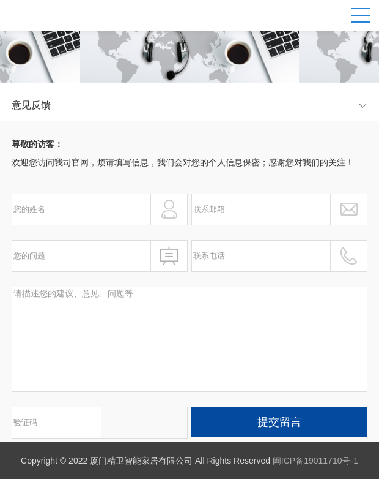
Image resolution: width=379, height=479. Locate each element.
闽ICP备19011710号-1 (315, 461)
